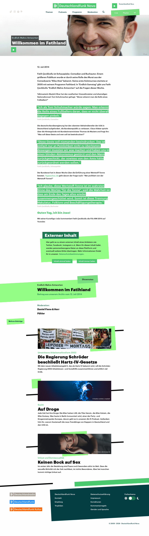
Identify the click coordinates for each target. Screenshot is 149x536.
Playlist (126, 13)
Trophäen (59, 506)
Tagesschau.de (51, 175)
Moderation (93, 12)
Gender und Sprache (100, 509)
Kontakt (58, 498)
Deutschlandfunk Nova (65, 494)
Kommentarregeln (98, 506)
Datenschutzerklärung (100, 494)
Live (116, 13)
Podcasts (63, 12)
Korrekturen (96, 502)
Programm (77, 12)
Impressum (95, 498)
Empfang (59, 502)
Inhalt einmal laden (62, 261)
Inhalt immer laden (87, 261)
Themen (49, 12)
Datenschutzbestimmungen (71, 254)
